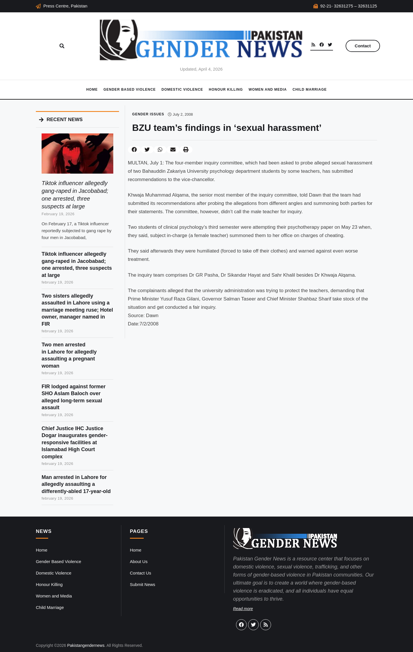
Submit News (142, 584)
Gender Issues (148, 114)
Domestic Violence (182, 90)
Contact (363, 45)
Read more (243, 608)
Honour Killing (226, 90)
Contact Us (140, 572)
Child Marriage (310, 90)
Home (92, 90)
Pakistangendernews (85, 645)
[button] (62, 46)
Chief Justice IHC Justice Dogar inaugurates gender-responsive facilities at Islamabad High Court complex (75, 442)
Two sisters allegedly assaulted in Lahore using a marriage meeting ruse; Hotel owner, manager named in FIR (77, 310)
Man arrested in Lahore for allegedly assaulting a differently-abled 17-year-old (76, 484)
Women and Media (268, 90)
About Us (139, 561)
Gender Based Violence (130, 90)
